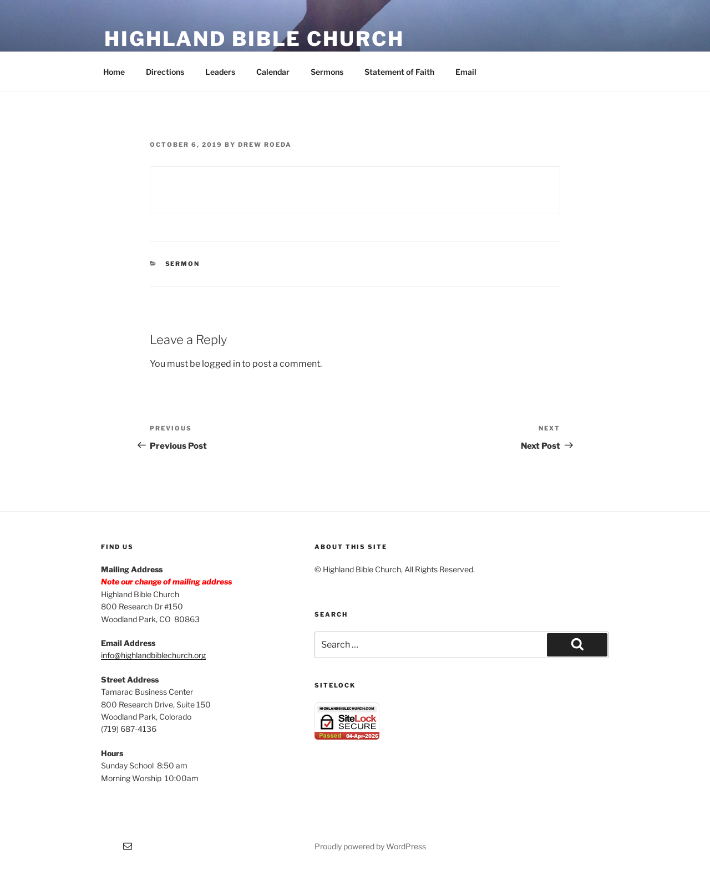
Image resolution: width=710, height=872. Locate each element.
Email (465, 71)
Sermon (182, 264)
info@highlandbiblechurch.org (153, 655)
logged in (221, 363)
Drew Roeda (265, 144)
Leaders (220, 71)
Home (114, 71)
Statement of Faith (399, 71)
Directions (165, 71)
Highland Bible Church (254, 39)
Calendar (273, 71)
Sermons (327, 71)
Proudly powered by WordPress (370, 846)
